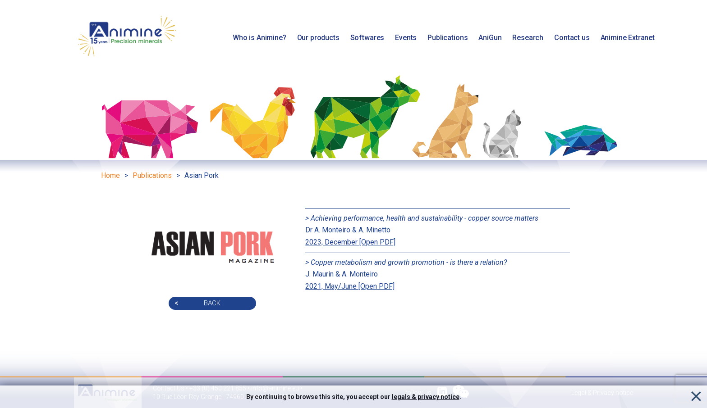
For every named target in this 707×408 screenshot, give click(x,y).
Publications (447, 37)
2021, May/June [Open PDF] (350, 286)
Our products (318, 37)
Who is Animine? (259, 37)
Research (527, 37)
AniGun (489, 37)
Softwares (367, 37)
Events (406, 37)
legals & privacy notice (425, 396)
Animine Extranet (628, 37)
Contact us (571, 37)
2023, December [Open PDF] (350, 242)
